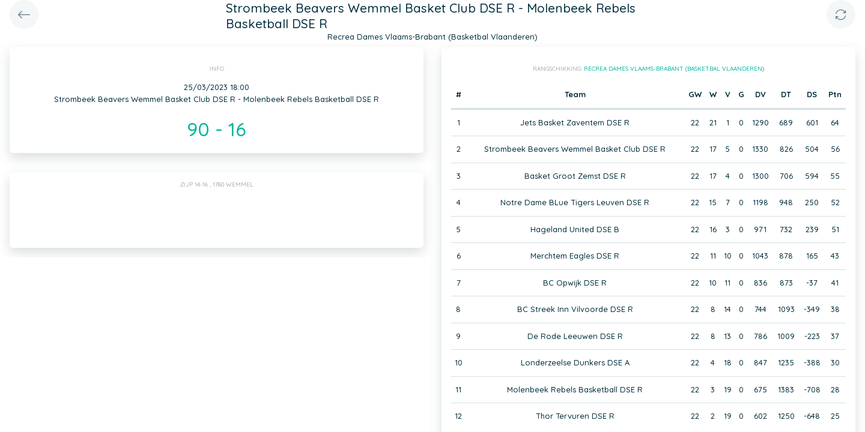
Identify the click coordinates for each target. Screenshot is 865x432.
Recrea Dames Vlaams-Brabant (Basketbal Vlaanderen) (674, 69)
